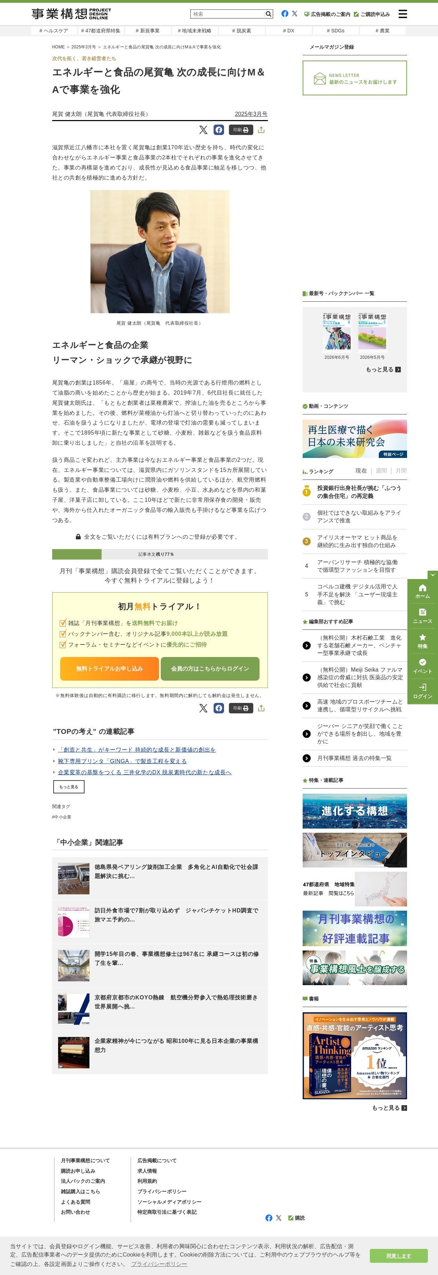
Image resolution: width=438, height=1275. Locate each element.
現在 (361, 471)
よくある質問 (75, 1201)
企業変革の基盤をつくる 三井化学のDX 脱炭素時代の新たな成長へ (145, 772)
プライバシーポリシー (162, 1191)
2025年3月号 (251, 114)
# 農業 (383, 30)
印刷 (240, 130)
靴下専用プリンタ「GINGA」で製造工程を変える (122, 761)
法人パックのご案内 (83, 1181)
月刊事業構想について (85, 1160)
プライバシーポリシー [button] (159, 1264)
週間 (381, 471)
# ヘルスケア (53, 30)
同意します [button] (399, 1256)
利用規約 (147, 1181)
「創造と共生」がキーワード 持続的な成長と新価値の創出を (137, 750)
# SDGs (335, 30)
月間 (401, 471)
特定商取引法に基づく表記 (167, 1212)
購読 (296, 1217)
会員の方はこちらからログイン (210, 669)
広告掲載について (157, 1160)
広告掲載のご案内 (327, 14)
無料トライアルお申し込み (109, 669)
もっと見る (69, 787)
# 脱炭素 (242, 30)
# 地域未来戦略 (195, 30)
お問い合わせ (75, 1212)
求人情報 (147, 1171)
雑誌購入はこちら (81, 1191)
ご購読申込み (372, 14)
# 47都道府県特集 (100, 30)
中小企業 (62, 817)
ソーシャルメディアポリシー (169, 1201)
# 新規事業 (148, 30)
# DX (288, 30)
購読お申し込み (78, 1171)
